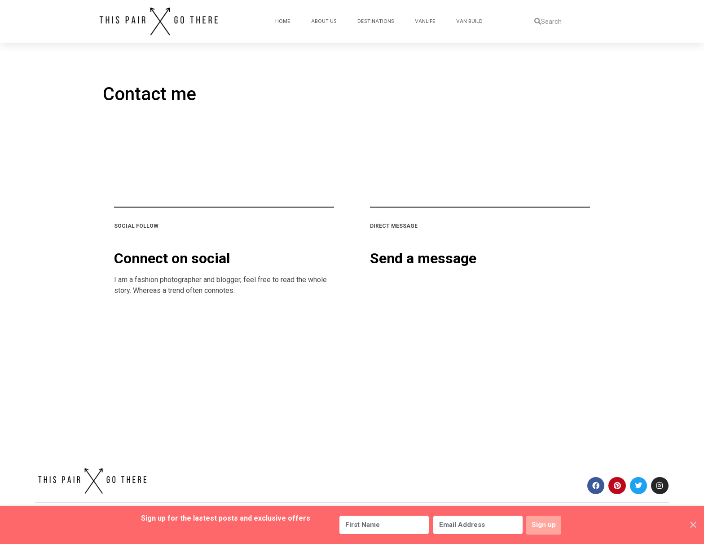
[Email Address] (476, 525)
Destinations (375, 21)
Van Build (469, 21)
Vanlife (425, 21)
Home (282, 21)
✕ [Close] (693, 525)
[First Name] (382, 525)
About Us (324, 21)
